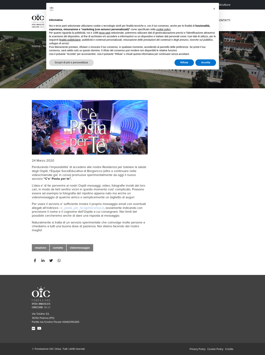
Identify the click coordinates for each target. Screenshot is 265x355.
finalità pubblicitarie (70, 39)
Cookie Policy (215, 349)
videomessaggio (80, 247)
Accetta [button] (205, 62)
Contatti (223, 20)
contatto (58, 247)
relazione (40, 247)
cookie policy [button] (163, 29)
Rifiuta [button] (184, 62)
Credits (229, 349)
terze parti (104, 32)
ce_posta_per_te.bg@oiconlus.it (81, 208)
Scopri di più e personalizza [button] (71, 62)
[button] (214, 9)
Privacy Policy (197, 349)
